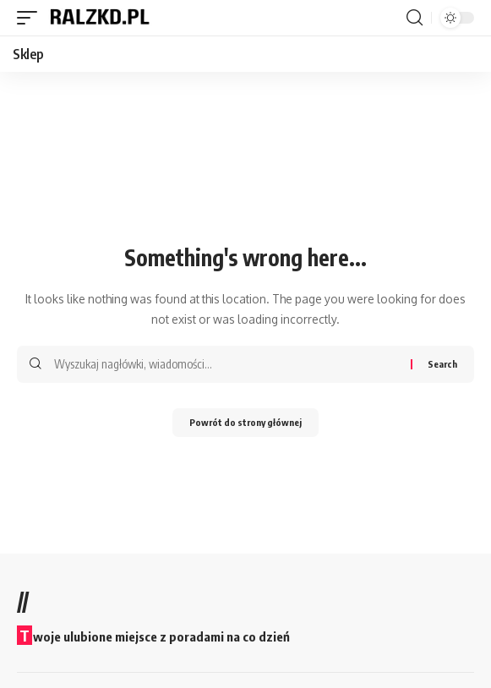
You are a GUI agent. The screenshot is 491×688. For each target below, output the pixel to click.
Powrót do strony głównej (245, 422)
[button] (31, 17)
